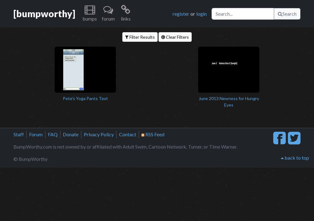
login (201, 14)
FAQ (53, 134)
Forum (36, 134)
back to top (295, 158)
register (181, 14)
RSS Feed (152, 134)
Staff (18, 134)
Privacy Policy (99, 134)
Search (287, 14)
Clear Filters (175, 37)
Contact (127, 134)
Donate (70, 134)
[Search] (243, 14)
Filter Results (140, 37)
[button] (89, 13)
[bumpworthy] (44, 13)
